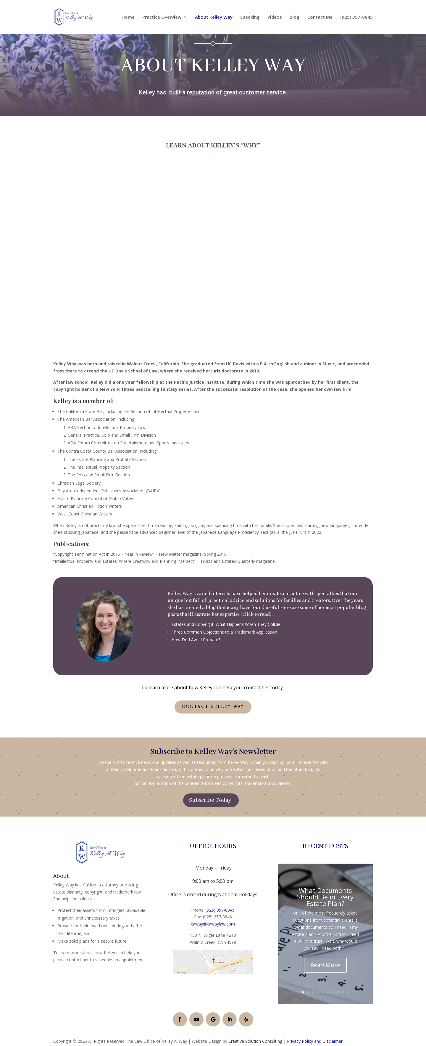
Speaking (250, 17)
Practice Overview (161, 17)
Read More (325, 965)
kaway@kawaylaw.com (213, 924)
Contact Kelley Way (213, 707)
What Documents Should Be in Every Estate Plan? (325, 897)
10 (348, 992)
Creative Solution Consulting (255, 1041)
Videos (274, 17)
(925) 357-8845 (356, 17)
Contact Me (320, 17)
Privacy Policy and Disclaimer (315, 1041)
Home (128, 17)
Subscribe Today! (211, 800)
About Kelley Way (214, 17)
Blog (295, 17)
